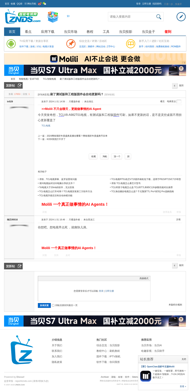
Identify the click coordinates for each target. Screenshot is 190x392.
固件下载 (101, 356)
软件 (127, 377)
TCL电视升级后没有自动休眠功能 (55, 195)
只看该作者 (74, 101)
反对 (68, 255)
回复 (44, 212)
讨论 (39, 46)
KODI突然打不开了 (56, 139)
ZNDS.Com (20, 385)
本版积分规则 (175, 304)
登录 (138, 3)
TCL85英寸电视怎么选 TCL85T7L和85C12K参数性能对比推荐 (142, 187)
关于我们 (57, 345)
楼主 (162, 101)
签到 (168, 32)
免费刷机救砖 (163, 46)
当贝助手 (159, 350)
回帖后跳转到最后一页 (65, 305)
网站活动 (101, 46)
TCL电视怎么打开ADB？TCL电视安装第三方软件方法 (65, 191)
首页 (7, 3)
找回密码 (157, 3)
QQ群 (19, 3)
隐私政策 (57, 361)
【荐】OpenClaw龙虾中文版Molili (157, 366)
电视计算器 (48, 46)
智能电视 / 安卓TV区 (29, 79)
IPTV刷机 (114, 356)
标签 (120, 377)
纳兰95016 (12, 219)
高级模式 (144, 278)
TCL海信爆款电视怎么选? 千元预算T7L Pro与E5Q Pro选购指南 (142, 191)
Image (49, 278)
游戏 (32, 46)
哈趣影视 (146, 350)
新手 (141, 46)
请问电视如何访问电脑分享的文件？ (57, 183)
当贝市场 (70, 32)
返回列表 (181, 86)
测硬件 (91, 46)
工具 (106, 32)
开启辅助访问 (134, 2)
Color (44, 278)
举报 (178, 212)
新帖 (113, 377)
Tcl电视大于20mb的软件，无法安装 (56, 187)
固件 (116, 114)
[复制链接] (109, 94)
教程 (90, 32)
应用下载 (47, 32)
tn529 (10, 101)
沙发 (178, 219)
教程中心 (101, 350)
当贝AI (158, 345)
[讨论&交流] (44, 94)
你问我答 (150, 46)
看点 (28, 32)
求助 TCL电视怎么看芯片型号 (126, 183)
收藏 (13, 3)
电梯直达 (171, 101)
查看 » (183, 386)
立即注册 (146, 3)
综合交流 (101, 345)
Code (63, 278)
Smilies (68, 278)
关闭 (184, 359)
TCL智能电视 (49, 79)
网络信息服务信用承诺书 (110, 381)
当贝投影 (125, 32)
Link (54, 278)
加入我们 (57, 356)
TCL (61, 114)
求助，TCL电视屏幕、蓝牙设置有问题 (58, 179)
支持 (56, 255)
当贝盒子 (148, 32)
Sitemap (136, 377)
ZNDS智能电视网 (5, 79)
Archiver (105, 377)
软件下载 (24, 46)
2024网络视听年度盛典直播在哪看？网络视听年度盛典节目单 (77, 136)
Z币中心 (111, 46)
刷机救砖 (114, 350)
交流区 (82, 46)
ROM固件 (176, 46)
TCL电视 (46, 125)
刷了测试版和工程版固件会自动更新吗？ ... (81, 79)
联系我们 (57, 350)
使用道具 (167, 212)
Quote (58, 278)
